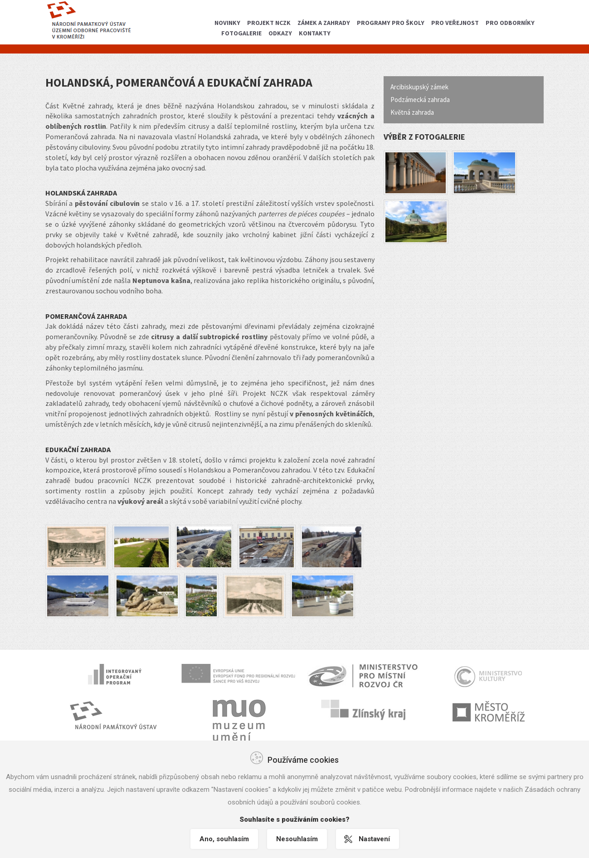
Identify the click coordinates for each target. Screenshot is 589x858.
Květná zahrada (412, 112)
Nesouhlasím (297, 839)
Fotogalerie (241, 33)
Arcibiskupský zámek (419, 87)
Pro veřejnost (455, 23)
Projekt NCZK (269, 23)
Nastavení (374, 839)
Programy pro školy (390, 23)
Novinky (227, 23)
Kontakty (315, 33)
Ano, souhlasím (224, 839)
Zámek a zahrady (323, 23)
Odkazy (280, 33)
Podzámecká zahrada (420, 99)
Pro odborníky (510, 23)
